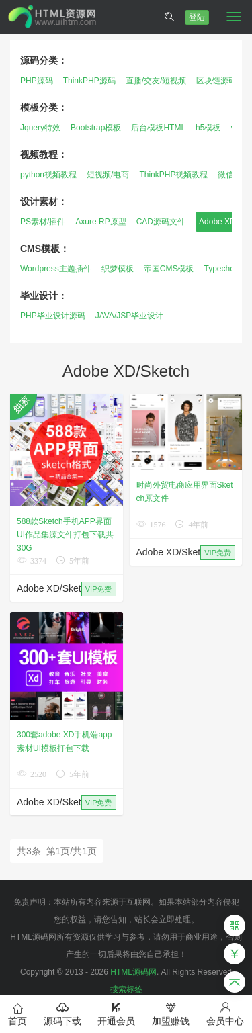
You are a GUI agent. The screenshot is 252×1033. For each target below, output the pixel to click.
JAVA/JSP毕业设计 (129, 315)
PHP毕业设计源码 (52, 315)
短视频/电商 (108, 174)
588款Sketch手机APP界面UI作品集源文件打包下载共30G (65, 534)
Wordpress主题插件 (55, 268)
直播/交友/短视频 (156, 80)
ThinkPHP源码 (89, 80)
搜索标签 (126, 989)
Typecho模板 (227, 268)
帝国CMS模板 (169, 268)
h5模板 (208, 127)
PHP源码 (36, 80)
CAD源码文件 (160, 221)
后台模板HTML (158, 127)
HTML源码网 (133, 972)
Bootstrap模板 (96, 127)
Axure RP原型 (100, 221)
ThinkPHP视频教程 (173, 174)
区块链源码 (216, 80)
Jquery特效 (40, 127)
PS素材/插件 (42, 221)
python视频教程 (48, 174)
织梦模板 (117, 268)
